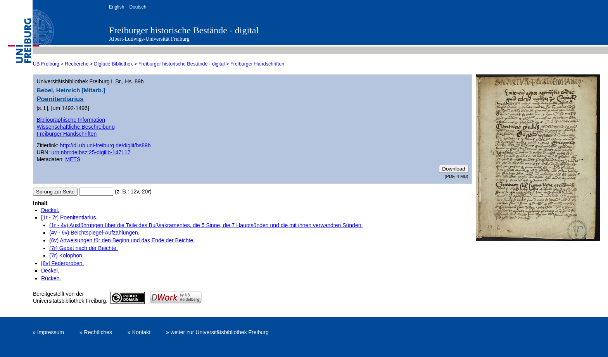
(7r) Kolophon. (66, 255)
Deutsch (137, 7)
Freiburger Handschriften (257, 64)
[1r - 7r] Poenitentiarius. (69, 217)
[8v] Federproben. (62, 263)
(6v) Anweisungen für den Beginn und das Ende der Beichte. (122, 240)
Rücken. (51, 278)
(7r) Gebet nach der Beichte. (83, 248)
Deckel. (50, 210)
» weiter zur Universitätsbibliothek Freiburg (217, 332)
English (116, 7)
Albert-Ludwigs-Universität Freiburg (149, 39)
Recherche (76, 64)
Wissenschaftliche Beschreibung (75, 127)
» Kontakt (139, 332)
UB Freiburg (46, 64)
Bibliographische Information (70, 120)
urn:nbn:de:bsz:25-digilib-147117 (91, 152)
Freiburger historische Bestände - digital (184, 30)
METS (72, 159)
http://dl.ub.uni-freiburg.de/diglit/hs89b (105, 145)
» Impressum (48, 332)
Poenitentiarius (59, 99)
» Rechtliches (95, 332)
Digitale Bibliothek (113, 64)
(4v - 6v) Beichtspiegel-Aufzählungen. (94, 232)
